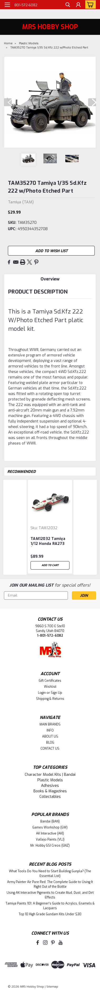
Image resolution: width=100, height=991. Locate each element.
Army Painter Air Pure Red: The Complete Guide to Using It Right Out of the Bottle (50, 884)
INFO (50, 730)
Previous (8, 102)
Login (42, 693)
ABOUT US (50, 736)
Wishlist (50, 687)
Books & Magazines (50, 791)
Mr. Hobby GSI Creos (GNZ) (50, 845)
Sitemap (52, 987)
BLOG (50, 742)
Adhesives (50, 785)
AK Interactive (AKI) (50, 833)
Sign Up (56, 693)
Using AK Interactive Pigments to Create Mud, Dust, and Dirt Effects (50, 895)
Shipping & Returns (50, 699)
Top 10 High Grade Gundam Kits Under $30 (50, 914)
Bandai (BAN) (50, 821)
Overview (50, 279)
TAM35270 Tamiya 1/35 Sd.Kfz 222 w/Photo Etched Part (49, 48)
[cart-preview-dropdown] (89, 4)
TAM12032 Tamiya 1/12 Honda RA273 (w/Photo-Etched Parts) (48, 541)
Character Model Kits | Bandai (50, 774)
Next (92, 102)
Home (8, 43)
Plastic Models (28, 43)
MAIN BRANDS (50, 724)
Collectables (50, 796)
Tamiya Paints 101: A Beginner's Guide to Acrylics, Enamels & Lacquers (50, 905)
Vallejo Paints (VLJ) (50, 839)
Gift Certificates (50, 681)
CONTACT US (50, 748)
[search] (67, 5)
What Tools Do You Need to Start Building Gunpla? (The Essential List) (50, 873)
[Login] (78, 5)
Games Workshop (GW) (50, 827)
